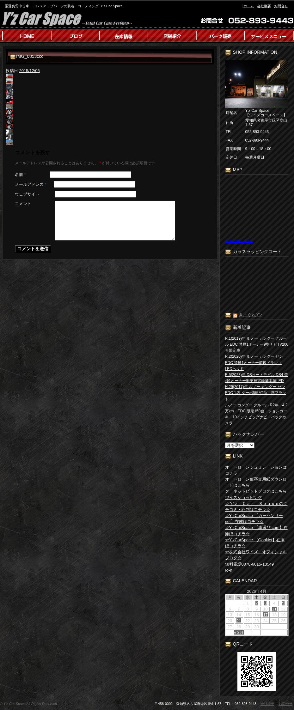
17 (265, 614)
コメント (23, 203)
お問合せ (281, 6)
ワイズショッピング (243, 497)
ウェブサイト (27, 194)
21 (238, 620)
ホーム (248, 6)
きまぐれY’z (250, 314)
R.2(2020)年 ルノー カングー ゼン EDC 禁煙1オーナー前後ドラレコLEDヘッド (254, 362)
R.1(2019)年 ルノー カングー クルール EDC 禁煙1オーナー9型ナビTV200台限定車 (257, 344)
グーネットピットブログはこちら (256, 491)
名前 (20, 174)
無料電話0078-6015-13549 (249, 564)
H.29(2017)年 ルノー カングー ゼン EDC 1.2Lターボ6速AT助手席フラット (255, 393)
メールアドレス (30, 184)
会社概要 (264, 6)
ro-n (228, 570)
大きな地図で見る (239, 241)
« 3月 (239, 632)
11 (274, 609)
